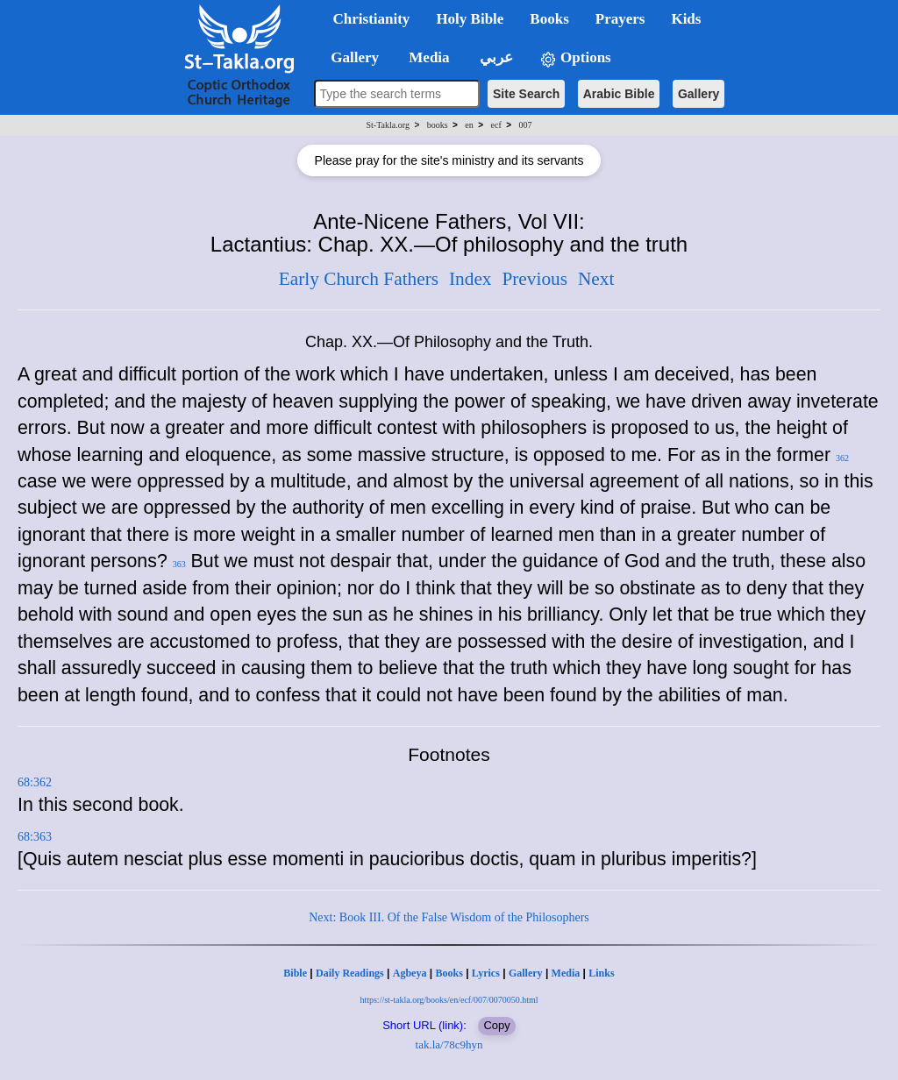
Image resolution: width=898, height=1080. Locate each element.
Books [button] (549, 19)
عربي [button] (494, 57)
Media (566, 973)
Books (448, 973)
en (469, 125)
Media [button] (427, 57)
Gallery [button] (350, 57)
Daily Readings (350, 973)
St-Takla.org (388, 125)
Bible (295, 973)
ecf (496, 125)
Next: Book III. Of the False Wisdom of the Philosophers (449, 917)
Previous (534, 278)
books (437, 125)
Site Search (526, 94)
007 (524, 125)
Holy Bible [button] (469, 19)
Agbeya (410, 973)
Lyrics (486, 973)
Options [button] (575, 58)
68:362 (35, 782)
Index (470, 278)
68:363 (35, 836)
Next (596, 278)
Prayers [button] (620, 19)
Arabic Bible (619, 94)
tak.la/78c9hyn (449, 1044)
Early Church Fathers (358, 278)
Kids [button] (686, 19)
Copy (496, 1025)
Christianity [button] (371, 19)
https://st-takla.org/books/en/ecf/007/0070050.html (449, 1000)
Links (601, 973)
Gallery (698, 94)
